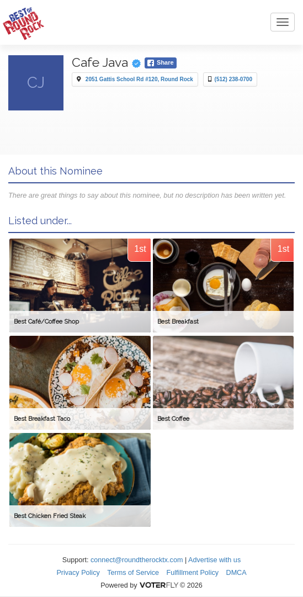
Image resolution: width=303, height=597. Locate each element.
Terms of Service (133, 573)
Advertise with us (214, 560)
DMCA (236, 573)
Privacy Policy (77, 573)
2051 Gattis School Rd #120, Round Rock (139, 79)
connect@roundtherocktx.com (137, 560)
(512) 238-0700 (233, 79)
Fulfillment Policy (193, 573)
